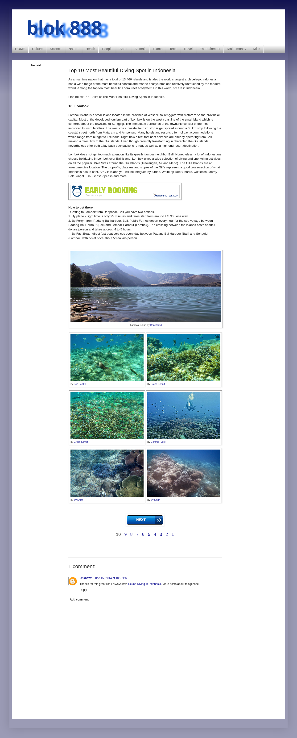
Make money (236, 49)
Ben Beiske (80, 384)
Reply (83, 590)
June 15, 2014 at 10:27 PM (110, 578)
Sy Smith (78, 500)
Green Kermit (158, 384)
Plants (157, 49)
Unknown (86, 578)
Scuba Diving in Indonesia (144, 584)
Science (56, 49)
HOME (20, 49)
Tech (173, 49)
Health (90, 49)
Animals (140, 49)
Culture (37, 49)
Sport (123, 49)
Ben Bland (156, 325)
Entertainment (210, 49)
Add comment (79, 599)
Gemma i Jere (158, 442)
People (107, 49)
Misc (256, 49)
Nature (73, 49)
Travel (188, 49)
